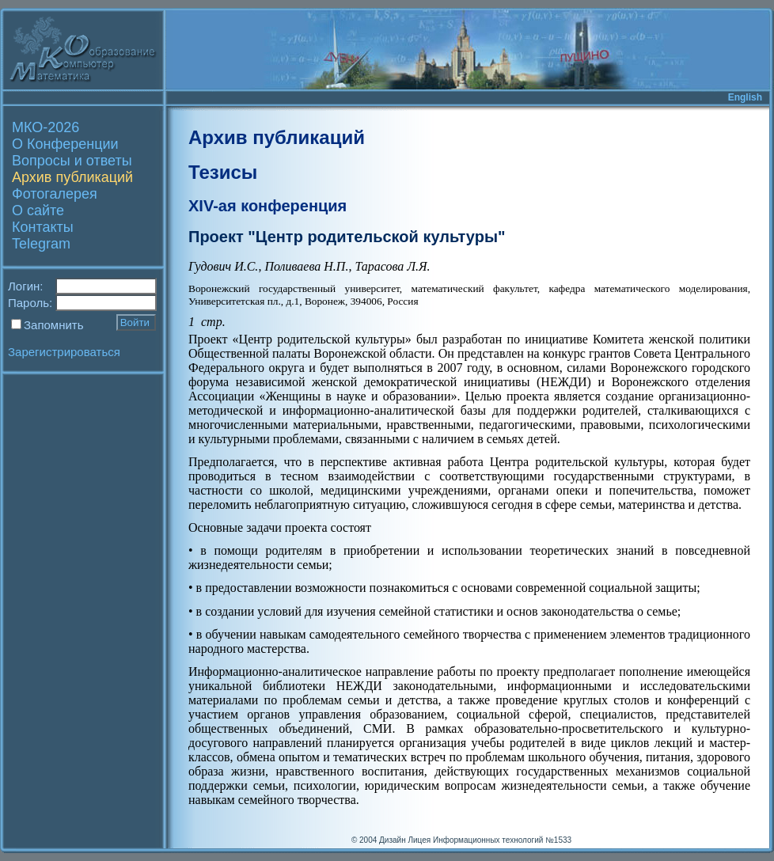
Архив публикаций (72, 177)
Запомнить (54, 325)
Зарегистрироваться (64, 351)
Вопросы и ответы (72, 161)
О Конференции (65, 144)
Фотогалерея (54, 194)
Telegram (41, 244)
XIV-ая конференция (267, 205)
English (745, 97)
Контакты (43, 227)
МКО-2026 (45, 127)
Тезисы (222, 172)
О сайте (38, 210)
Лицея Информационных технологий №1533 (489, 840)
